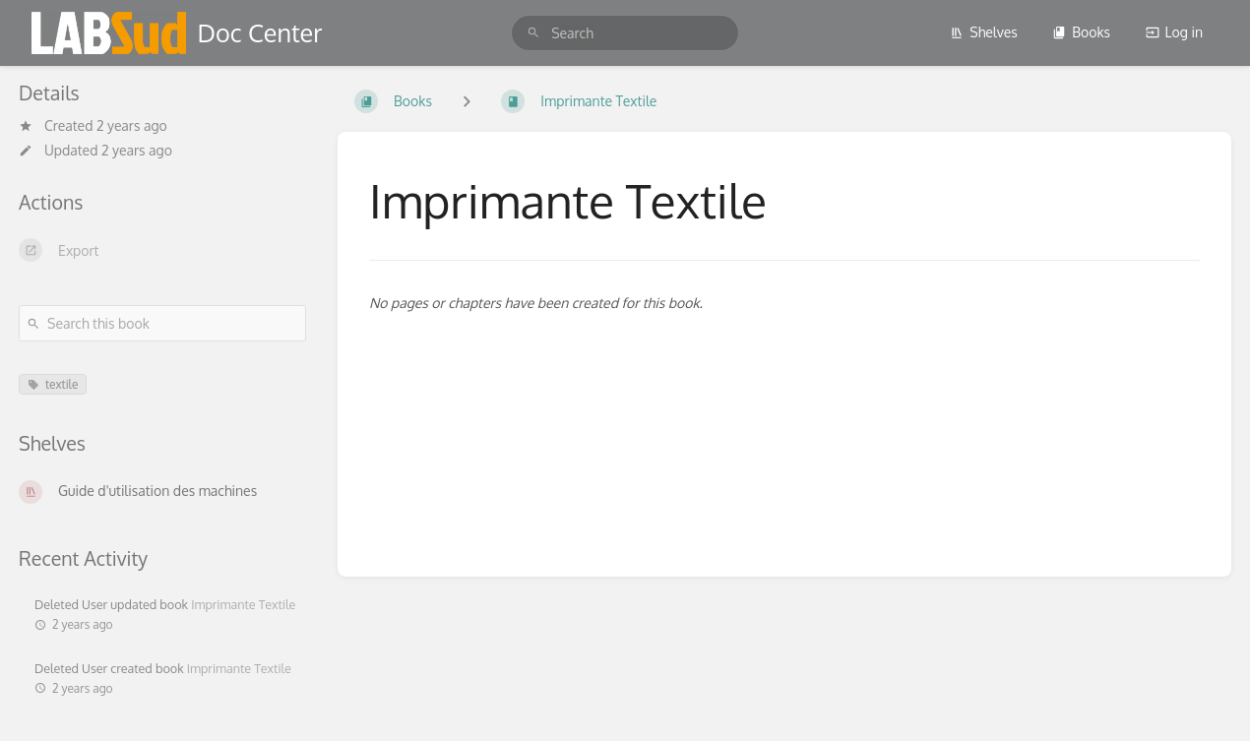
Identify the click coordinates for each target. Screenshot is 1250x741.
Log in (1174, 32)
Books (1081, 32)
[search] (625, 33)
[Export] (162, 250)
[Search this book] (162, 323)
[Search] (533, 33)
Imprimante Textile (243, 604)
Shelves (984, 32)
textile (53, 384)
